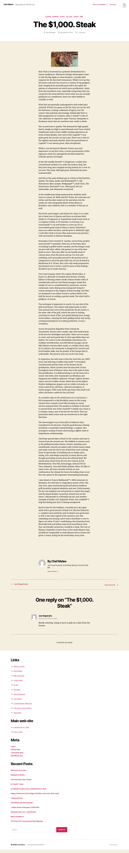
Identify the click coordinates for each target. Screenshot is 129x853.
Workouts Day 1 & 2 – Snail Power (25, 815)
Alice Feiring (18, 671)
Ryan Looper (18, 732)
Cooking (45, 17)
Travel (78, 17)
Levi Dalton (18, 699)
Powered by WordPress (36, 848)
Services (113, 4)
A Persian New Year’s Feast (23, 780)
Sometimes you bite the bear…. (25, 806)
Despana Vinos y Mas (22, 727)
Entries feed (16, 750)
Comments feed (18, 753)
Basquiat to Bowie (19, 775)
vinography (18, 713)
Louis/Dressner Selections (24, 704)
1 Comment (82, 33)
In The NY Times (18, 784)
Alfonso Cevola (19, 667)
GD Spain (17, 690)
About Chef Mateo (99, 4)
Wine (85, 17)
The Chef (70, 17)
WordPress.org (17, 756)
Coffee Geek (18, 681)
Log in (13, 747)
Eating (62, 17)
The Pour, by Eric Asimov (24, 708)
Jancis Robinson (20, 694)
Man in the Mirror (18, 820)
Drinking (54, 17)
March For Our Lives (20, 770)
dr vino (16, 685)
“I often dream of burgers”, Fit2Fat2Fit (27, 810)
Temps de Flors (18, 801)
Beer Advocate (19, 676)
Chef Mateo (9, 4)
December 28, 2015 (66, 33)
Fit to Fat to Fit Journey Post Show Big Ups (30, 824)
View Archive (52, 572)
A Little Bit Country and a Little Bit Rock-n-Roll (31, 789)
